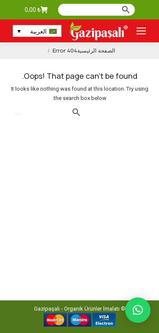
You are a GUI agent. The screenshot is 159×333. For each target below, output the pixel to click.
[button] (138, 310)
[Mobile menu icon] (141, 31)
